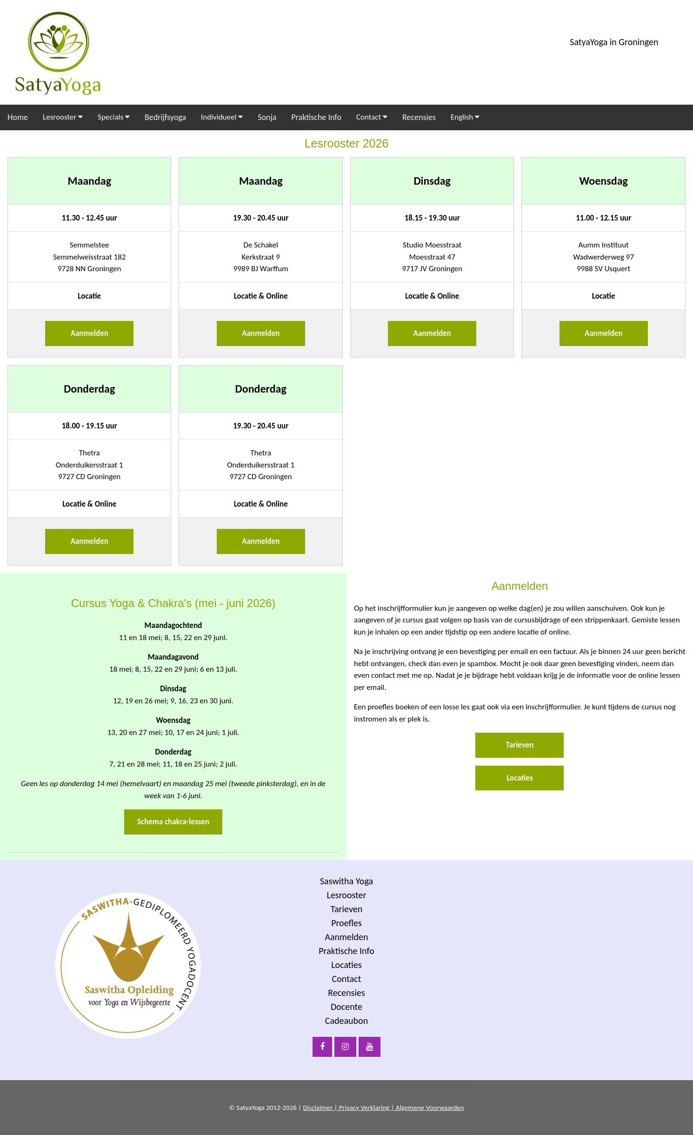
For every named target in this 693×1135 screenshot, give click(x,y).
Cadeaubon (346, 1020)
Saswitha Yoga (346, 881)
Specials (114, 117)
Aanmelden (89, 333)
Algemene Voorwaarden (430, 1107)
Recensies (419, 117)
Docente (346, 1006)
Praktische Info (316, 117)
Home (17, 117)
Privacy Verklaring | (367, 1107)
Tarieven (520, 745)
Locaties (519, 778)
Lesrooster (63, 117)
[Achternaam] (565, 1000)
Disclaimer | (321, 1107)
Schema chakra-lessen (173, 822)
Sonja (267, 117)
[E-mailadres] (565, 962)
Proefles (346, 922)
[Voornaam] (565, 981)
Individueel (222, 117)
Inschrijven (565, 1024)
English (465, 117)
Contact (371, 117)
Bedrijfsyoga (165, 117)
